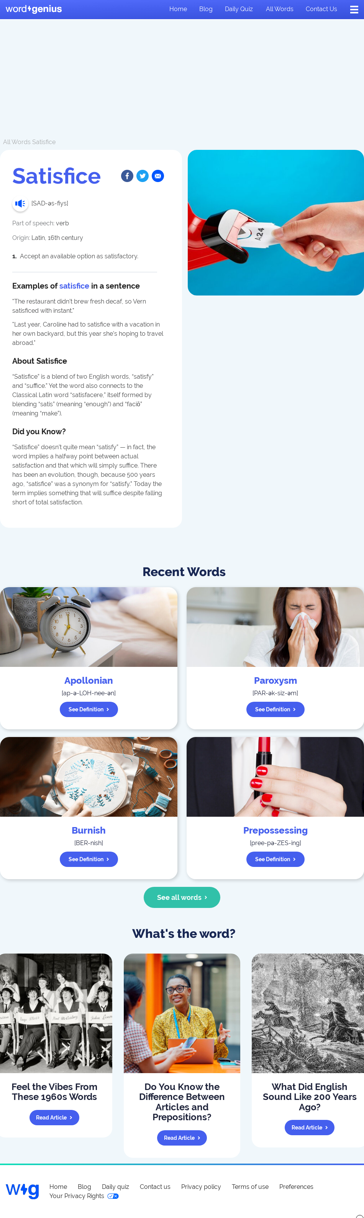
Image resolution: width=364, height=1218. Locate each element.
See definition (89, 709)
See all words (182, 897)
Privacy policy (201, 1186)
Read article (54, 1117)
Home (178, 9)
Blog (206, 9)
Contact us (321, 9)
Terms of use (250, 1186)
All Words (17, 142)
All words (279, 9)
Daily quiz (239, 9)
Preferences (296, 1186)
